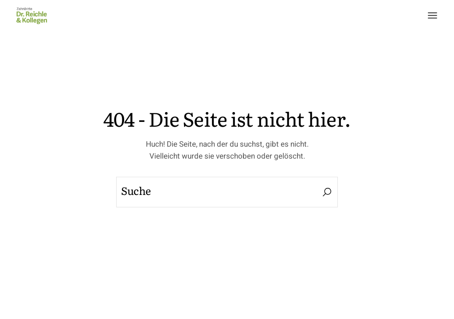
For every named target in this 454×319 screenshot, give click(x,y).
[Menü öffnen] (432, 15)
